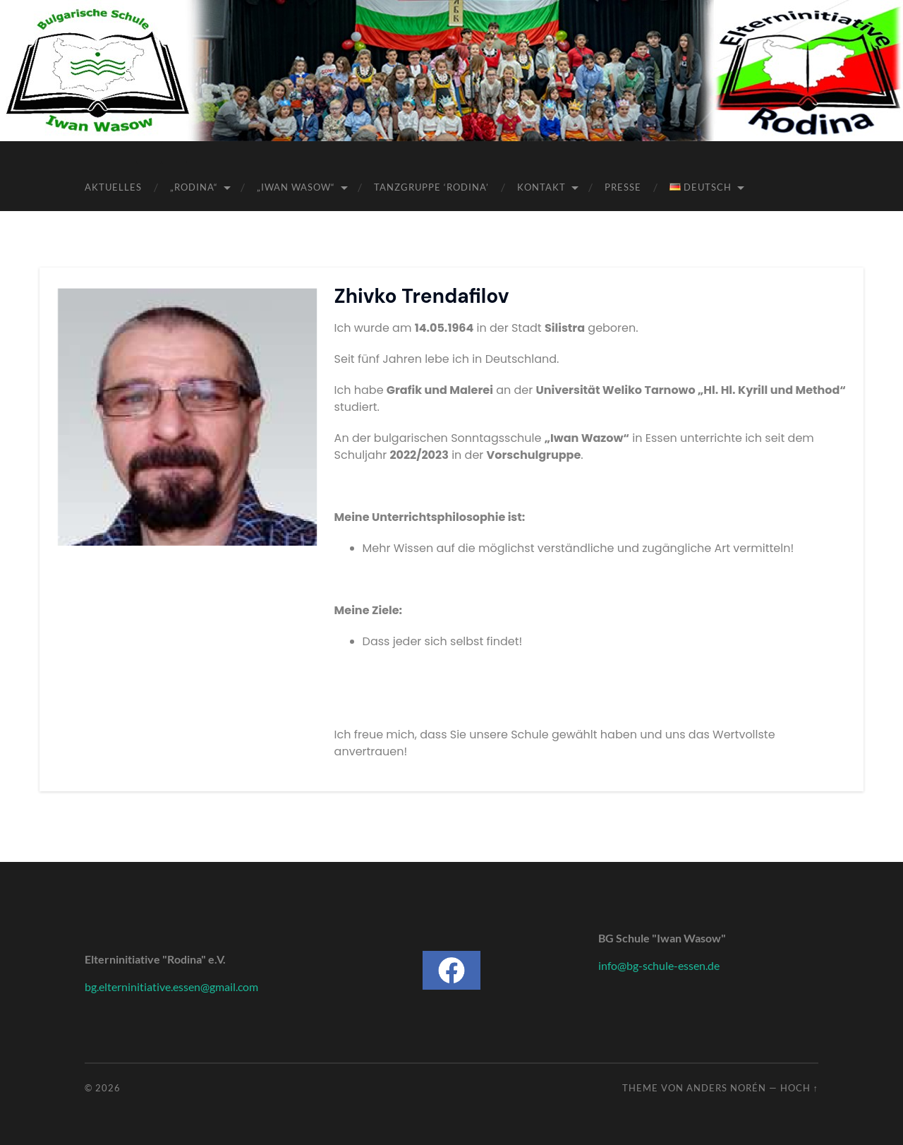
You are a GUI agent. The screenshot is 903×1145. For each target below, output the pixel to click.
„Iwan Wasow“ (296, 187)
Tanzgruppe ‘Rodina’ (431, 187)
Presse (623, 187)
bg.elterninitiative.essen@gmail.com (171, 986)
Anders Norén (726, 1087)
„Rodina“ (194, 187)
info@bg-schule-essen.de (659, 965)
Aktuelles (113, 187)
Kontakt (541, 187)
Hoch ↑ (799, 1087)
